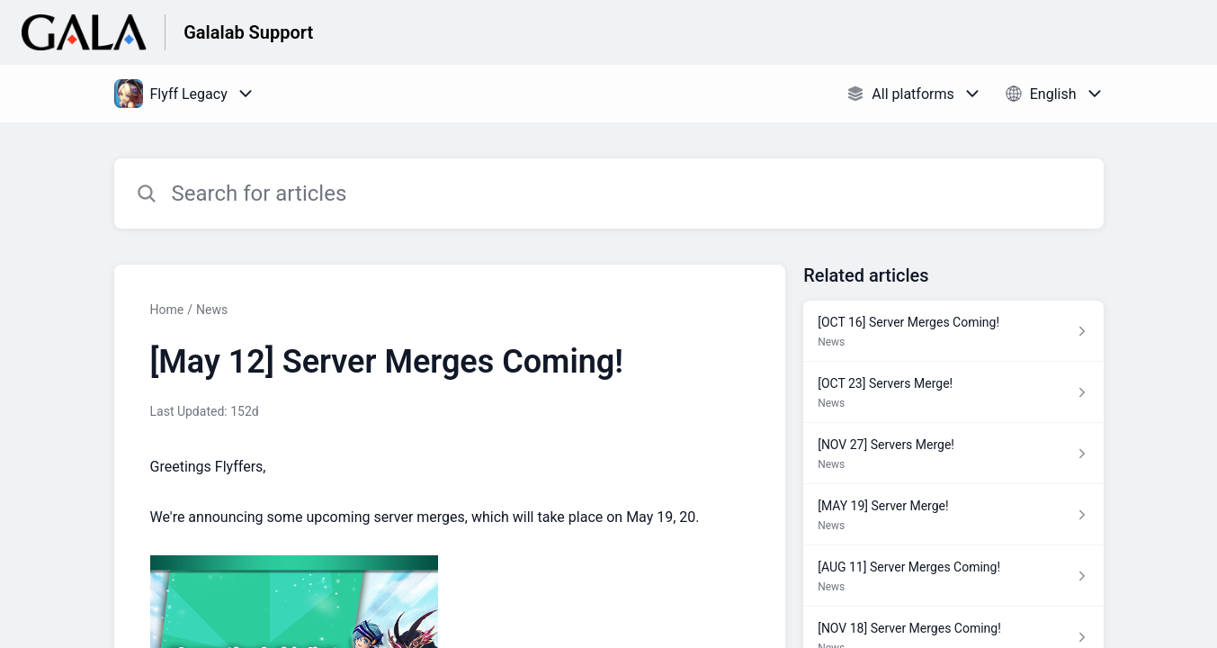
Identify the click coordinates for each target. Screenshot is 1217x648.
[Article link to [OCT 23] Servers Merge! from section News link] (953, 392)
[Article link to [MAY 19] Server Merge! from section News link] (953, 514)
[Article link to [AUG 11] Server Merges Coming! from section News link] (953, 576)
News (212, 309)
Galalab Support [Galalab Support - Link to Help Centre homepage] (248, 32)
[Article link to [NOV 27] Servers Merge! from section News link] (953, 453)
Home (167, 309)
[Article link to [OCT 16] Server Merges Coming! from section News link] (953, 331)
